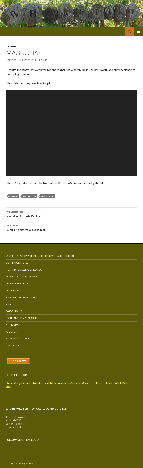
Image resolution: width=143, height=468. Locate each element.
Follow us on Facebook (23, 439)
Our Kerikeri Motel (17, 262)
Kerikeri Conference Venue (22, 297)
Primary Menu (138, 31)
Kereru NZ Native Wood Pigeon (71, 227)
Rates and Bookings (17, 338)
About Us (11, 331)
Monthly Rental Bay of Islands (24, 269)
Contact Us (12, 345)
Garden (11, 46)
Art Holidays (13, 324)
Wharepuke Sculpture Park (22, 276)
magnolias (29, 196)
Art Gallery (12, 290)
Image (12, 60)
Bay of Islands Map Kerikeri (21, 318)
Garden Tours (14, 311)
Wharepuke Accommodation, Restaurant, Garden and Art (40, 256)
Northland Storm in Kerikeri (71, 214)
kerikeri (13, 196)
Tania (44, 60)
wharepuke (47, 196)
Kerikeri (10, 304)
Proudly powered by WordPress (21, 463)
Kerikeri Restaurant (17, 283)
